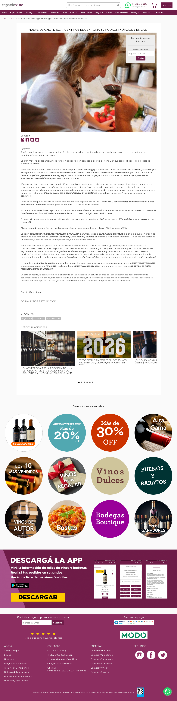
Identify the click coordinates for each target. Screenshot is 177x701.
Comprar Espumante (102, 663)
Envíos (7, 655)
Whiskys (29, 12)
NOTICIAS (9, 18)
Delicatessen (121, 12)
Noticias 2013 (53, 318)
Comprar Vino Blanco (102, 655)
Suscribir (57, 622)
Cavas (109, 12)
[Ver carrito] (154, 5)
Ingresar (167, 5)
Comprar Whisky (99, 668)
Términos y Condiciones (16, 668)
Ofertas (73, 12)
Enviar (141, 58)
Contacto (158, 12)
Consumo (39, 318)
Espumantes (16, 12)
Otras (64, 12)
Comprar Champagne (102, 659)
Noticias (146, 12)
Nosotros (9, 659)
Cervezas (54, 12)
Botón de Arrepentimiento (18, 676)
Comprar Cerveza (100, 672)
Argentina (26, 318)
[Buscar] (118, 5)
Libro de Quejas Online (16, 680)
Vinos (4, 12)
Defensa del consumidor (17, 672)
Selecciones (86, 12)
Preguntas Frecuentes (15, 663)
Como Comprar (12, 650)
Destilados (42, 12)
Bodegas (135, 12)
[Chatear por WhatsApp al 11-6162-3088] (136, 5)
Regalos (99, 12)
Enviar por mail (140, 49)
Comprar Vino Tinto (101, 650)
